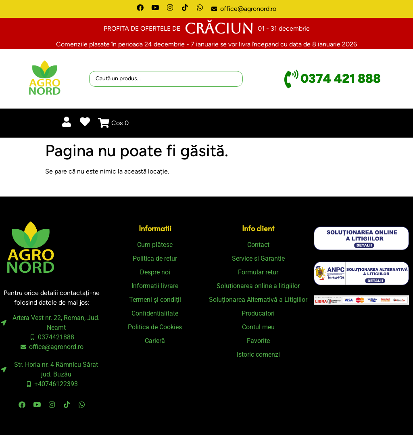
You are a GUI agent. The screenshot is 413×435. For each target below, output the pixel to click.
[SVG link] (361, 238)
